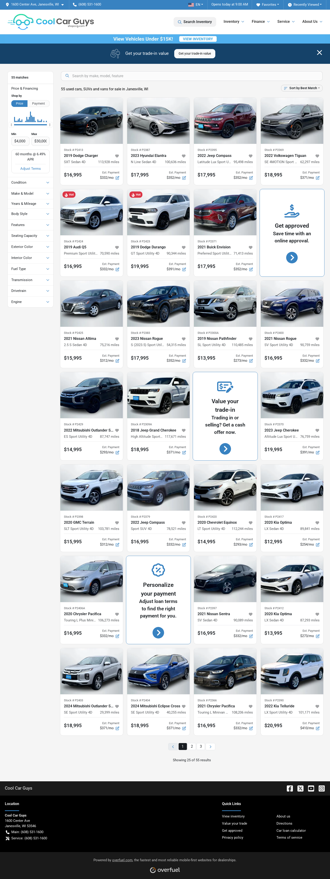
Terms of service (289, 837)
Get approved (232, 831)
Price (19, 103)
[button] (36, 4)
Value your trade (234, 823)
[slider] (11, 125)
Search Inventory (195, 22)
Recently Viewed (303, 4)
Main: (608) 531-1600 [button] (24, 832)
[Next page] (210, 746)
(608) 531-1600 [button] (87, 4)
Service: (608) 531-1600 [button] (26, 838)
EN (194, 5)
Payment (38, 103)
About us (283, 816)
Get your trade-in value (195, 53)
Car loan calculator (291, 831)
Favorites (266, 4)
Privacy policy (232, 837)
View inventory (233, 816)
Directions (284, 823)
